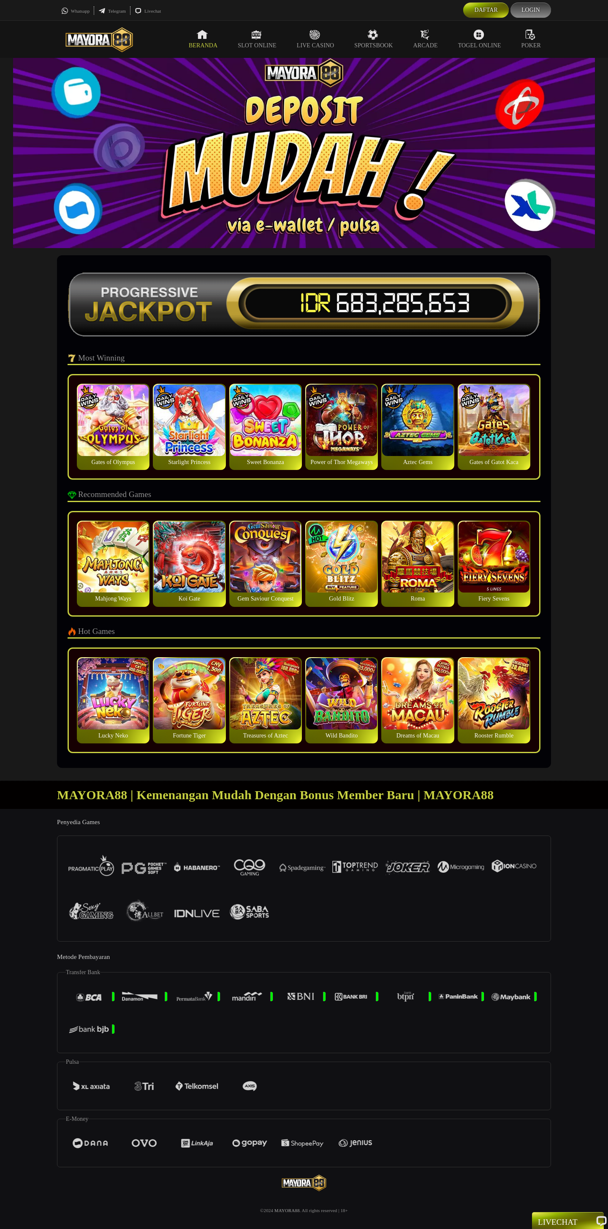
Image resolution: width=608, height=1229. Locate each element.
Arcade (425, 39)
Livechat (148, 11)
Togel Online (479, 39)
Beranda (203, 39)
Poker (531, 39)
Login (530, 10)
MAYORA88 (287, 1210)
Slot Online (257, 39)
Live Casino (315, 39)
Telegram (112, 11)
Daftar (486, 10)
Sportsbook (373, 39)
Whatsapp (75, 11)
